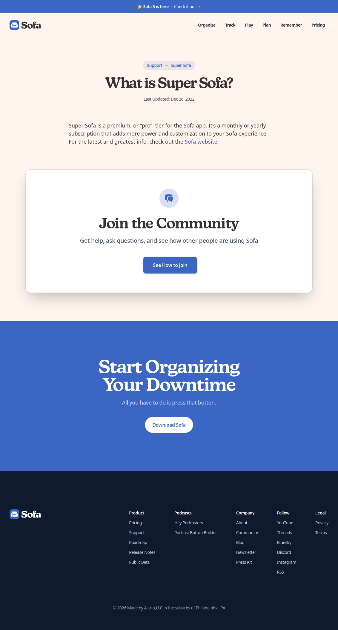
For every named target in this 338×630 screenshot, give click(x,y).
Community (247, 532)
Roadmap (138, 542)
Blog (240, 542)
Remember (291, 25)
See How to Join (170, 265)
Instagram (286, 562)
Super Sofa (180, 65)
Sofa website (201, 141)
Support (154, 65)
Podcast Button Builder (195, 532)
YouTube (285, 522)
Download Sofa (168, 425)
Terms (321, 532)
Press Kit (244, 562)
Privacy (321, 522)
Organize (207, 25)
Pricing (318, 25)
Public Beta (139, 562)
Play (249, 25)
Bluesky (284, 542)
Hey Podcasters (188, 522)
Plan (266, 25)
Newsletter (246, 552)
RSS (280, 572)
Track (230, 25)
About (242, 522)
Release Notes (142, 552)
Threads (284, 532)
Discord (284, 552)
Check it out (169, 6)
